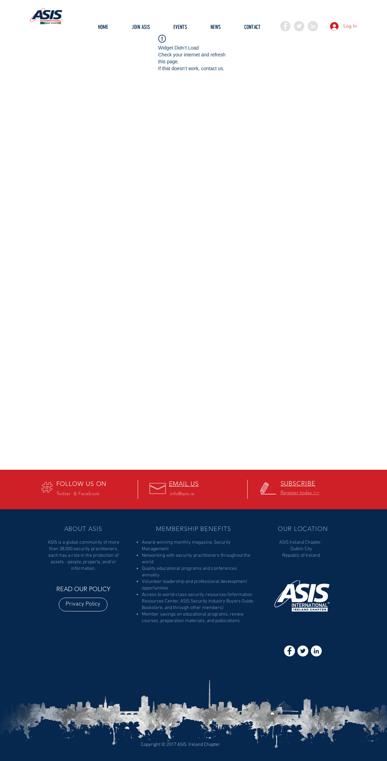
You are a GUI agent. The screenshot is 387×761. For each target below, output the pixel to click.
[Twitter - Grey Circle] (299, 26)
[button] (180, 29)
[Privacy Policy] (83, 604)
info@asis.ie (182, 493)
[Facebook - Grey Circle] (285, 26)
